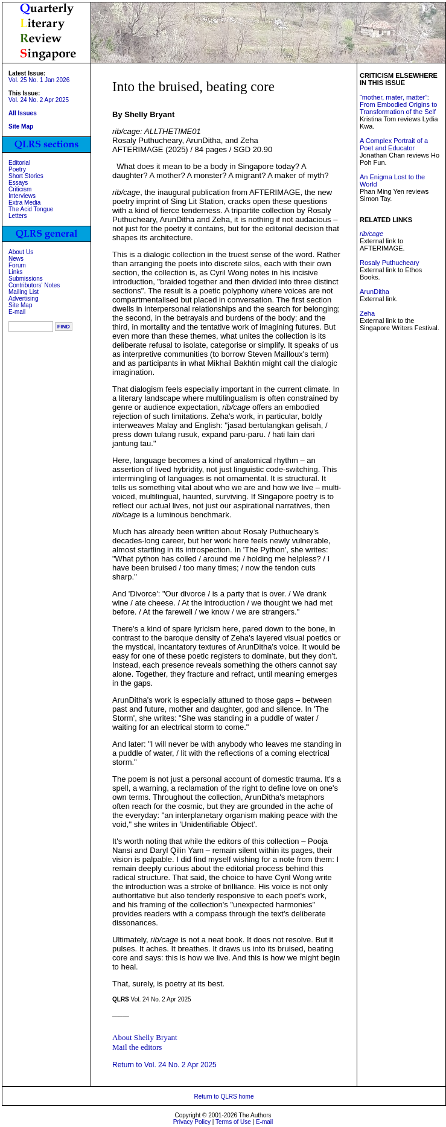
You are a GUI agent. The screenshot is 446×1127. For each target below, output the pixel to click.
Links (15, 272)
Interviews (22, 196)
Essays (18, 182)
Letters (17, 215)
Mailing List (23, 292)
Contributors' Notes (34, 285)
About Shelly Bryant (144, 1037)
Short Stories (25, 176)
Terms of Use (233, 1122)
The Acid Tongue (30, 209)
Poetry (17, 169)
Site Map (20, 305)
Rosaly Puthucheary (389, 262)
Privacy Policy (192, 1122)
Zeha (367, 313)
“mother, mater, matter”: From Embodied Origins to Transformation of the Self (398, 104)
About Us (20, 252)
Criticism (19, 189)
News (16, 258)
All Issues (22, 113)
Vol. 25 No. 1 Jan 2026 (38, 80)
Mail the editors (137, 1047)
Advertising (23, 298)
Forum (17, 265)
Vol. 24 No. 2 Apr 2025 (38, 100)
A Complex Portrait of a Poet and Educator (394, 144)
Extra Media (24, 202)
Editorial (19, 162)
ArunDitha (374, 291)
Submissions (25, 278)
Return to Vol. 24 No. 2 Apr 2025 (164, 1065)
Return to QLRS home (224, 1096)
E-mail (16, 311)
